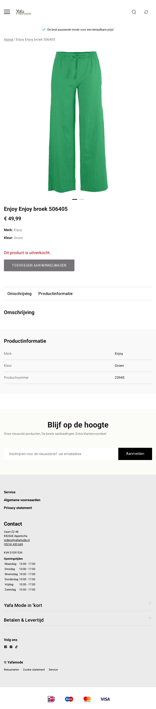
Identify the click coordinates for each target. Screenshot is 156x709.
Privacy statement (18, 508)
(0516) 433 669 (13, 544)
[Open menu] (7, 12)
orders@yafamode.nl (17, 540)
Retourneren (11, 669)
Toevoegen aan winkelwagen (39, 265)
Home (8, 40)
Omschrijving (19, 293)
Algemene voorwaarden (22, 500)
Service (9, 492)
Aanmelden (135, 454)
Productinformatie (55, 293)
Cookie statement (34, 669)
